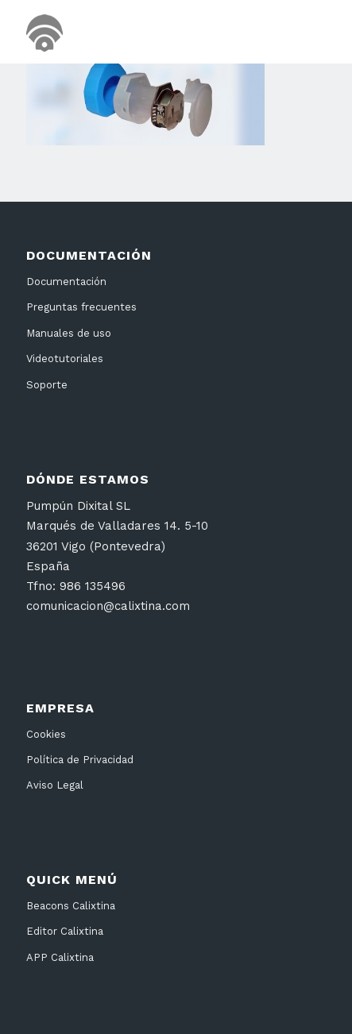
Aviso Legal (54, 785)
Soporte (47, 385)
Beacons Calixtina (70, 906)
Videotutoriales (64, 359)
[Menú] (304, 32)
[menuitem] (304, 32)
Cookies (46, 734)
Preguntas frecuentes (81, 307)
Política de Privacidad (79, 760)
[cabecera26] (145, 32)
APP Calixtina (60, 957)
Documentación (66, 281)
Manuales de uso (68, 333)
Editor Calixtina (64, 931)
